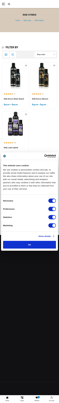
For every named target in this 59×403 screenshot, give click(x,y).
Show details (45, 236)
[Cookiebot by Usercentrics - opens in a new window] (44, 156)
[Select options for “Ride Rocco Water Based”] (6, 105)
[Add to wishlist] (26, 65)
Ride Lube (27, 20)
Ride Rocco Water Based (14, 99)
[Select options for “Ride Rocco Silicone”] (34, 105)
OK (29, 244)
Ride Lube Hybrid (11, 148)
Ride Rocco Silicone (40, 99)
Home (17, 20)
